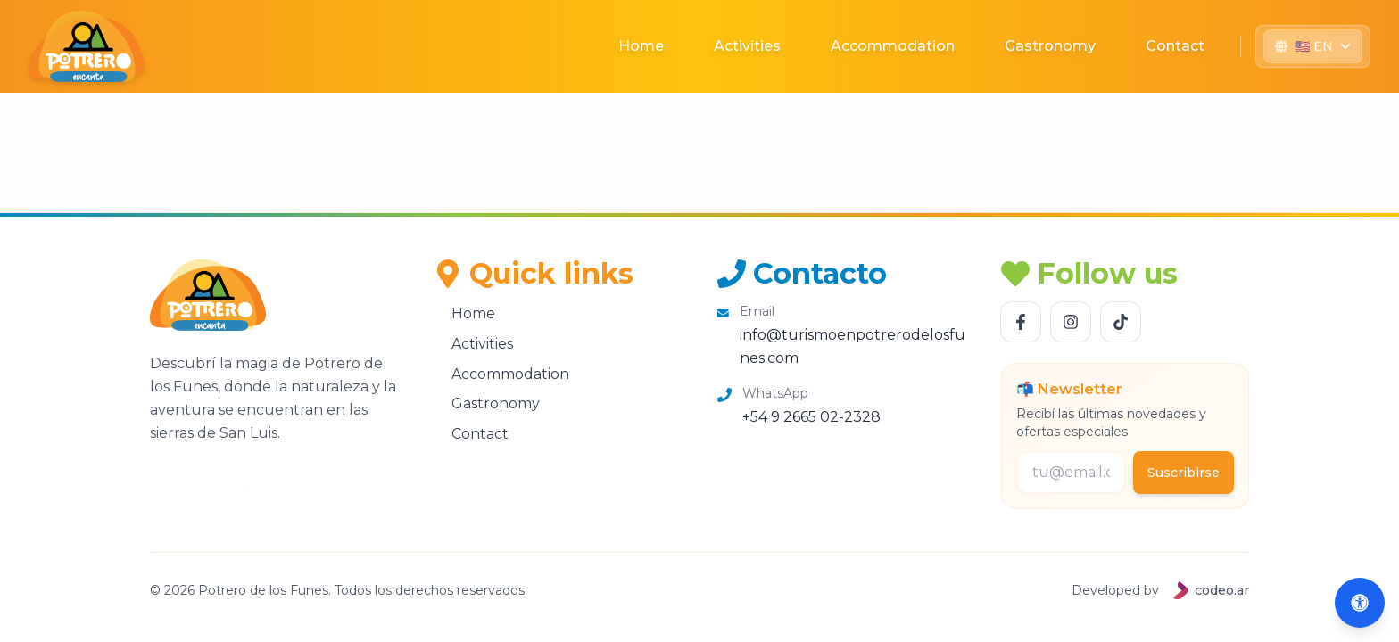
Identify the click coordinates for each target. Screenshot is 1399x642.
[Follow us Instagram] (1070, 322)
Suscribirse (1183, 473)
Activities (747, 45)
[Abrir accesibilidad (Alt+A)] (1360, 603)
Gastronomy (1050, 45)
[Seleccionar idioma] (1312, 46)
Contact (1175, 45)
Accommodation (893, 45)
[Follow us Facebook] (1020, 322)
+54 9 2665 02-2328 (811, 416)
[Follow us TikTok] (1120, 322)
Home (641, 45)
